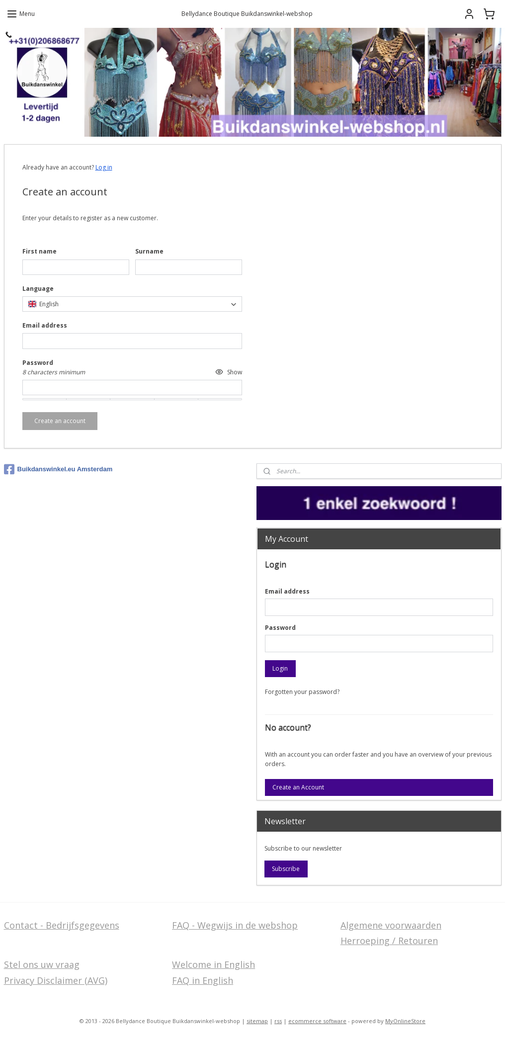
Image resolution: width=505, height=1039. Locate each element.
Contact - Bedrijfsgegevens (61, 925)
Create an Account (298, 787)
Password (280, 627)
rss (278, 1021)
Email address (287, 591)
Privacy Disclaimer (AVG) (55, 980)
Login (280, 668)
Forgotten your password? (302, 692)
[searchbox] (132, 304)
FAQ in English (202, 980)
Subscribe (286, 869)
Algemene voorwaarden (390, 925)
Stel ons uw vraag (42, 964)
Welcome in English (213, 964)
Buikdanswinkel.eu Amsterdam (58, 469)
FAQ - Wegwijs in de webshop (235, 925)
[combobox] (132, 304)
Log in (103, 167)
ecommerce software (317, 1021)
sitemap (257, 1021)
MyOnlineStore (405, 1021)
